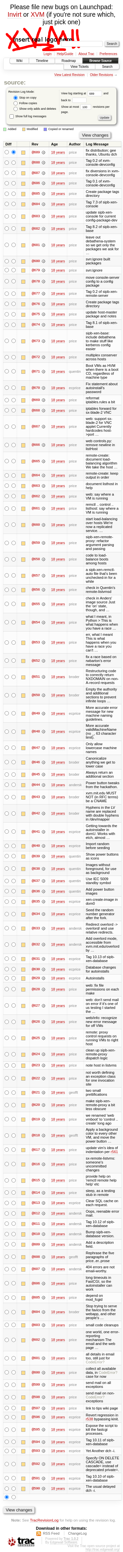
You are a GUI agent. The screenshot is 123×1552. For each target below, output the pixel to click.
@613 (36, 1203)
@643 (36, 797)
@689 (36, 152)
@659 (36, 543)
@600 (36, 1372)
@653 (36, 642)
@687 (36, 173)
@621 (36, 1092)
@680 (36, 261)
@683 (36, 216)
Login (47, 54)
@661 (36, 508)
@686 (36, 183)
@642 (36, 813)
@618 (36, 1135)
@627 (36, 1005)
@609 (36, 1244)
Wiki (19, 61)
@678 (36, 281)
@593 (36, 1451)
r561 (114, 1152)
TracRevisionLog (44, 1520)
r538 (89, 1420)
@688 (36, 162)
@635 (36, 901)
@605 (36, 1297)
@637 (36, 880)
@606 (36, 1283)
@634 (36, 914)
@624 (36, 1054)
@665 (36, 461)
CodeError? (95, 1362)
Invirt (14, 14)
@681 (36, 245)
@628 (36, 989)
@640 (36, 846)
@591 (36, 1478)
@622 (36, 1078)
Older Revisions (101, 75)
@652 (36, 660)
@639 (36, 856)
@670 (36, 387)
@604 (36, 1312)
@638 (36, 868)
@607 (36, 1269)
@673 (36, 341)
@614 (36, 1193)
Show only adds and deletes (34, 109)
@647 (36, 747)
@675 (36, 314)
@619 (36, 1119)
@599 (36, 1385)
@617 (36, 1150)
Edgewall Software (63, 1542)
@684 (36, 204)
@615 (36, 1180)
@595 (36, 1429)
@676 (36, 304)
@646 (36, 762)
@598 (36, 1397)
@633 (36, 928)
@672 (36, 357)
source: (15, 82)
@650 (36, 695)
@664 (36, 475)
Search (107, 66)
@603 (36, 1325)
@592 (36, 1464)
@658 (36, 559)
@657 (36, 575)
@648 (36, 731)
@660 (36, 524)
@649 (36, 713)
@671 (36, 371)
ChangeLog (77, 1534)
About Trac (86, 54)
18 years (58, 152)
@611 (36, 1223)
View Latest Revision (69, 75)
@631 (36, 958)
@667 (36, 426)
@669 (36, 400)
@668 (36, 410)
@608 (36, 1256)
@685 (36, 193)
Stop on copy (24, 98)
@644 (36, 784)
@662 (36, 496)
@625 (36, 1038)
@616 (36, 1164)
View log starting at (82, 93)
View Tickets (80, 66)
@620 (36, 1105)
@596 (36, 1417)
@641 (36, 831)
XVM (38, 14)
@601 (36, 1358)
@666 (36, 444)
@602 (36, 1340)
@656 (36, 590)
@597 (36, 1408)
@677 (36, 293)
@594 (36, 1442)
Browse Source (100, 61)
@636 (36, 891)
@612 (36, 1213)
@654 (36, 622)
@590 (36, 1489)
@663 (36, 485)
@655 (36, 604)
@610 (36, 1234)
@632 (36, 944)
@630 (36, 969)
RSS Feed (51, 1534)
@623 (36, 1065)
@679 (36, 270)
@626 (36, 1022)
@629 (36, 978)
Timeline (42, 61)
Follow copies (25, 103)
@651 (36, 677)
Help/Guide (65, 54)
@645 (36, 774)
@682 (36, 228)
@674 (36, 324)
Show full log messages (28, 116)
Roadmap (69, 61)
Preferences (108, 54)
